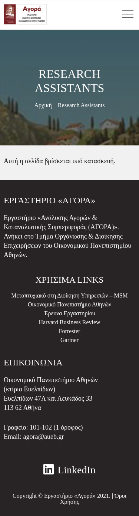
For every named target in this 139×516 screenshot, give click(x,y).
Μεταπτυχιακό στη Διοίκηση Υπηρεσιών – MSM (69, 295)
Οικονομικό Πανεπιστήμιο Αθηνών (70, 304)
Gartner (69, 340)
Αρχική (43, 105)
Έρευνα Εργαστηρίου (69, 313)
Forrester (69, 331)
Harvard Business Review (69, 322)
